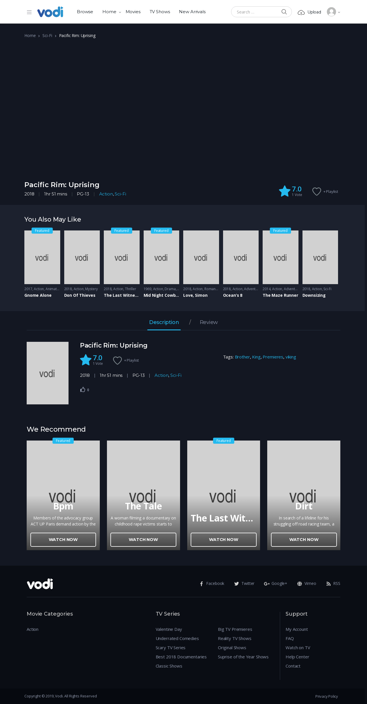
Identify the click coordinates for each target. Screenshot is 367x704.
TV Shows (160, 11)
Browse (85, 11)
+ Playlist (330, 191)
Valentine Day (169, 629)
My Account (297, 629)
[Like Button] (83, 389)
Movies (133, 11)
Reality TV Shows (234, 638)
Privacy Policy (326, 696)
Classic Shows (169, 666)
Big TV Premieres (235, 629)
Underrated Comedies (177, 638)
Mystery (91, 288)
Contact (293, 666)
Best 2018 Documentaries (181, 657)
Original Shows (232, 647)
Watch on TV (298, 647)
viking (291, 357)
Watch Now (63, 539)
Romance (211, 288)
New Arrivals (192, 11)
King (256, 357)
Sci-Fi (47, 35)
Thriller (130, 288)
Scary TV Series (171, 647)
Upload (309, 12)
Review (209, 322)
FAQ (290, 638)
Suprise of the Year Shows (243, 657)
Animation (54, 288)
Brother (242, 357)
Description (164, 322)
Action (106, 194)
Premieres (273, 357)
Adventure (252, 288)
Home (109, 11)
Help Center (297, 657)
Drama (170, 288)
